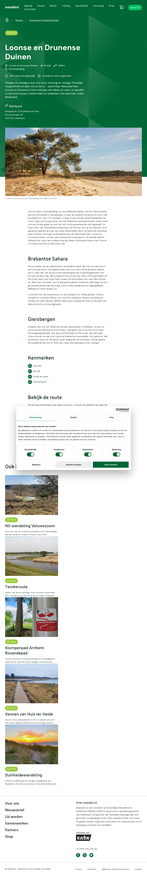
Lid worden (14, 817)
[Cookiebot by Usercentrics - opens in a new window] (118, 410)
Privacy (78, 869)
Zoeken (133, 7)
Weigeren (36, 465)
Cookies (138, 869)
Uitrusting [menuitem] (98, 5)
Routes (19, 20)
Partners (11, 830)
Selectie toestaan (73, 465)
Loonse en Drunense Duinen (44, 20)
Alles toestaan (110, 465)
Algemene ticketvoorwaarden (115, 869)
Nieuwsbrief (14, 810)
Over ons (12, 803)
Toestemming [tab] (35, 417)
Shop (9, 837)
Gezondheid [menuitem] (81, 5)
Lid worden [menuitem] (30, 9)
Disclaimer (92, 869)
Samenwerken (16, 823)
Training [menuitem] (66, 5)
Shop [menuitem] (111, 5)
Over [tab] (112, 417)
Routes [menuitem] (41, 5)
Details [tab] (73, 417)
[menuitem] (12, 7)
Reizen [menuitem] (53, 5)
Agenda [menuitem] (28, 5)
